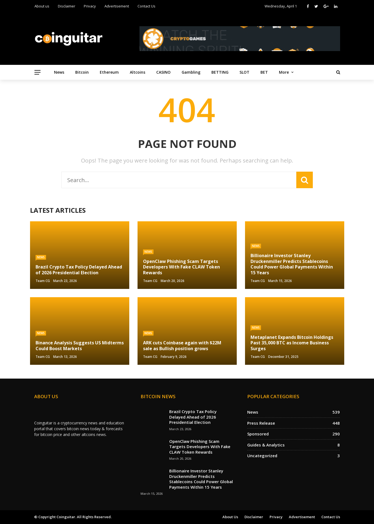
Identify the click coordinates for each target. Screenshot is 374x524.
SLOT (244, 72)
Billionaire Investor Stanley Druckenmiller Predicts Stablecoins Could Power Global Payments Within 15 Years (201, 479)
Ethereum (109, 72)
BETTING (219, 72)
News (59, 72)
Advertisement (116, 6)
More (284, 72)
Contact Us (146, 6)
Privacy (90, 6)
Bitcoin (82, 72)
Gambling (191, 72)
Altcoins (137, 72)
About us (41, 6)
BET (264, 72)
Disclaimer (66, 6)
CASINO (163, 72)
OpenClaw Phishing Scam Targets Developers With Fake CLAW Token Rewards (199, 446)
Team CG (43, 280)
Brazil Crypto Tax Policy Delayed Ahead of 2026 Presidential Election (193, 417)
